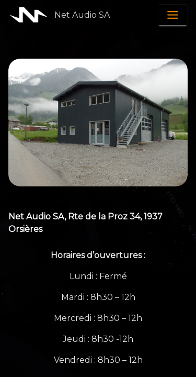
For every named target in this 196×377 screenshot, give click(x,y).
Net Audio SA (82, 15)
